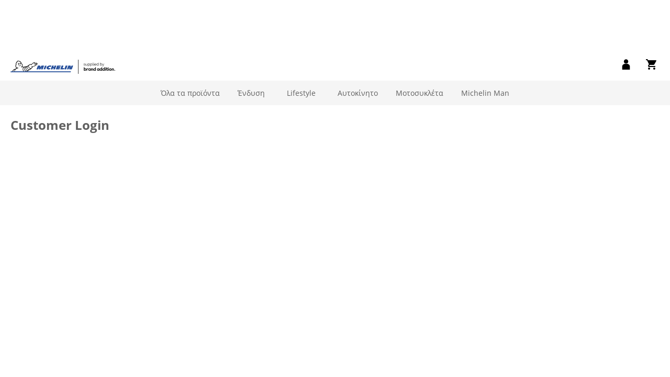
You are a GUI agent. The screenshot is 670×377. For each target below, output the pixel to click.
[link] (626, 16)
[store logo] (62, 17)
